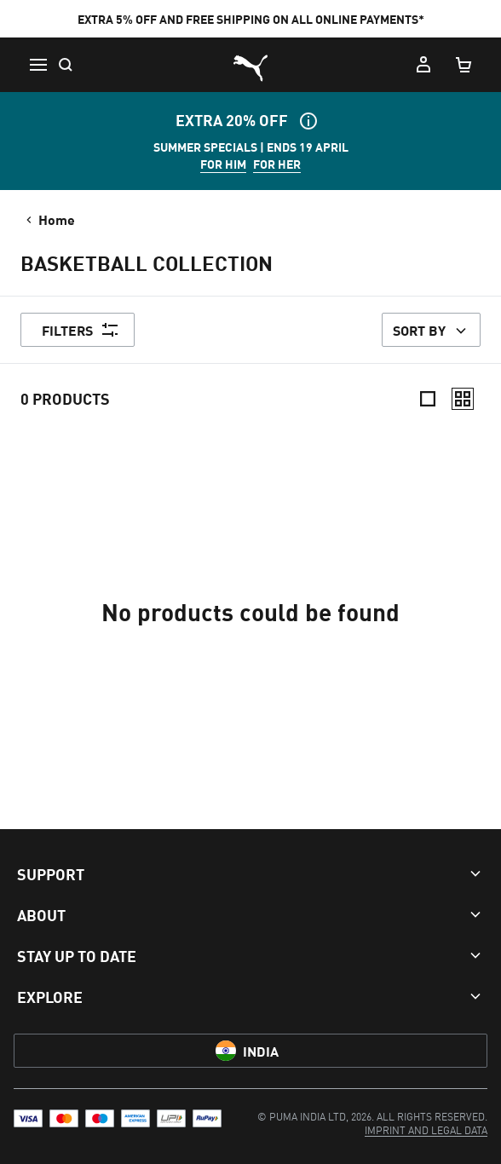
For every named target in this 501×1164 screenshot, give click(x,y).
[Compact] (428, 399)
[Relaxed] (463, 399)
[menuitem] (426, 1129)
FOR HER (277, 163)
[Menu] (37, 65)
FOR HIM (223, 163)
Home (49, 219)
